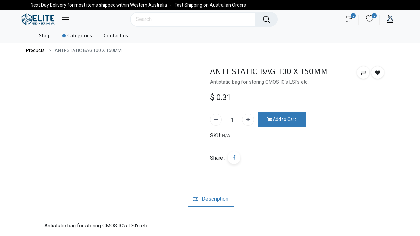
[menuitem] (43, 36)
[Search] (266, 19)
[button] (363, 72)
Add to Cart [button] (281, 119)
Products (35, 50)
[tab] (211, 199)
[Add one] (248, 120)
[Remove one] (216, 120)
